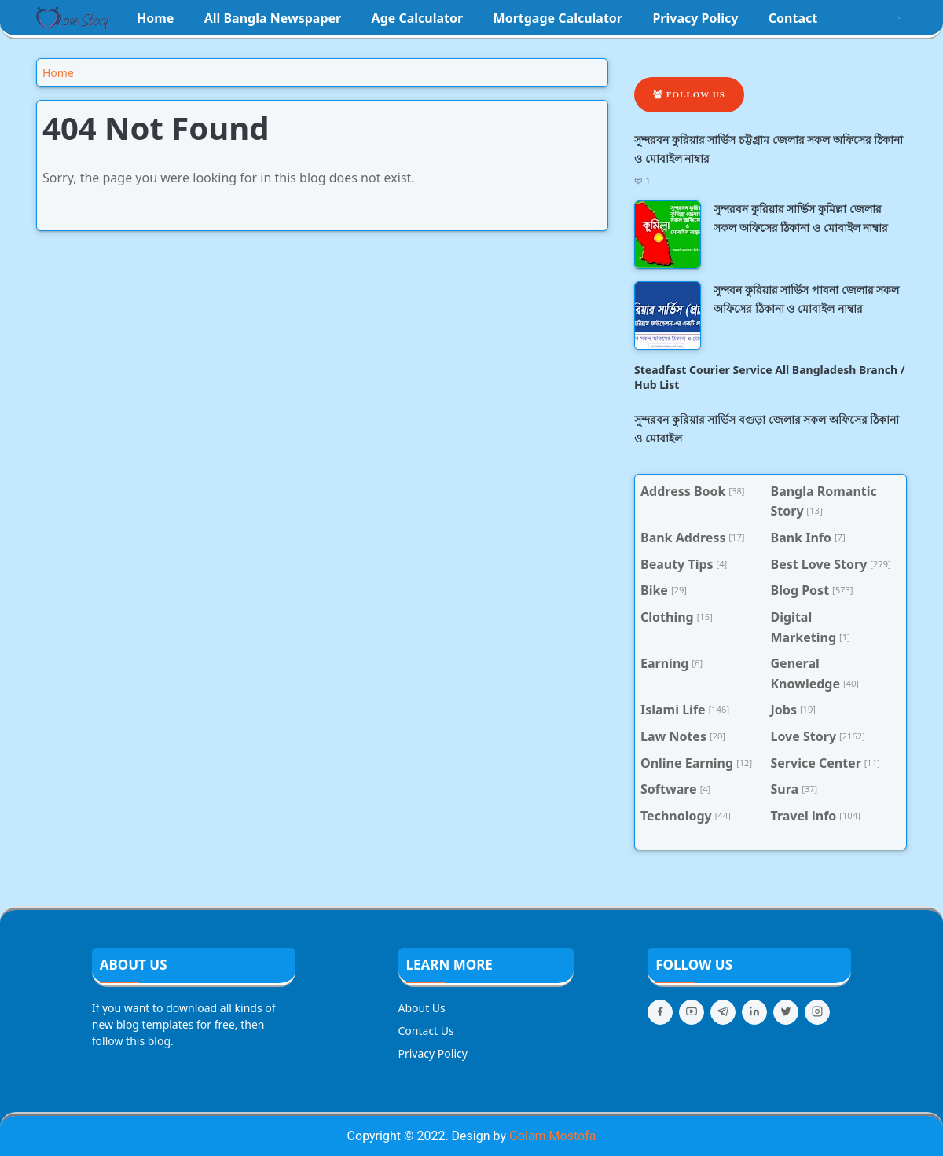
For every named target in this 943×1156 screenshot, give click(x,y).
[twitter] (785, 1012)
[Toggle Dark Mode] (885, 18)
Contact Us (426, 1030)
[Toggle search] (899, 18)
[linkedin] (754, 1012)
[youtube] (865, 18)
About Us (422, 1007)
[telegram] (723, 1012)
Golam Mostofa (552, 1135)
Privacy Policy (433, 1053)
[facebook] (839, 18)
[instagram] (852, 18)
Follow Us (689, 94)
